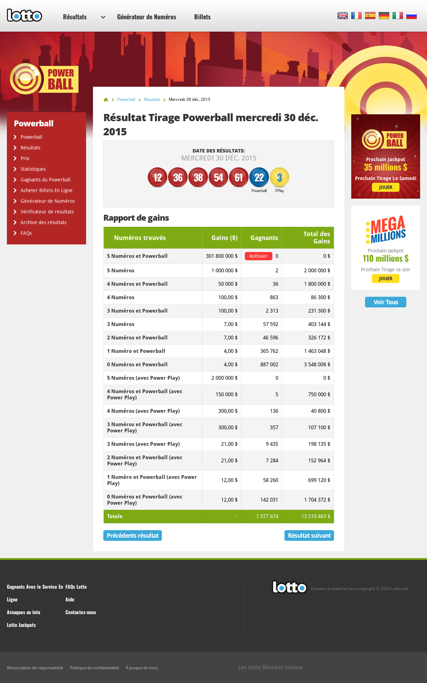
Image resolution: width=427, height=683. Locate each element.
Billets (202, 16)
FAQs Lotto (76, 586)
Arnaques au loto (23, 612)
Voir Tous (386, 302)
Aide (69, 599)
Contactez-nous (80, 612)
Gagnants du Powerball (46, 179)
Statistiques (33, 169)
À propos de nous (142, 667)
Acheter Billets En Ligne (47, 190)
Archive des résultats (43, 222)
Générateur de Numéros (146, 16)
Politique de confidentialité (94, 667)
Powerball (31, 137)
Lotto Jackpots (21, 624)
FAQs (26, 233)
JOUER (385, 187)
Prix (25, 158)
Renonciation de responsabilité (35, 667)
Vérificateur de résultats (47, 211)
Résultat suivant (309, 535)
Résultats (84, 16)
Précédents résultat (132, 535)
